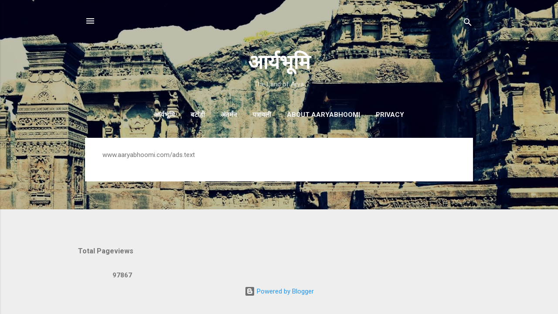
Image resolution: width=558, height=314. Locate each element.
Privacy (390, 115)
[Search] (468, 23)
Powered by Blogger (279, 291)
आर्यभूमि (279, 62)
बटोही (198, 115)
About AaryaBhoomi (323, 115)
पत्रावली (261, 115)
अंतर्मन (229, 115)
